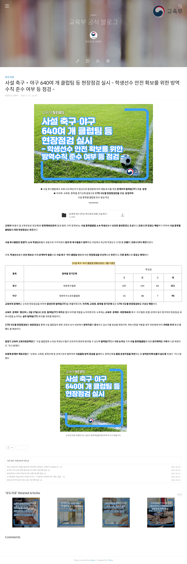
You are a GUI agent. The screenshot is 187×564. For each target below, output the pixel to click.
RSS (98, 61)
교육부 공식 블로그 (93, 22)
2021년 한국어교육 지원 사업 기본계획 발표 (23, 480)
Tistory (110, 560)
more (179, 494)
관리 (108, 61)
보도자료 (9, 77)
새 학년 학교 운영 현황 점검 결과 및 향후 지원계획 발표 (27, 470)
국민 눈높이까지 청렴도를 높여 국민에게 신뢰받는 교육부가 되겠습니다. (33, 467)
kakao (92, 560)
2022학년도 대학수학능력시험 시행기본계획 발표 (25, 473)
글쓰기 (78, 61)
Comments (12, 537)
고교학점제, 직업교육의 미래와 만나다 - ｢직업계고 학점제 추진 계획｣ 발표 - (34, 477)
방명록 (88, 61)
